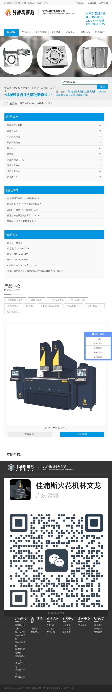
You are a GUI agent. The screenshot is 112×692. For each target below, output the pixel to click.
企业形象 (55, 32)
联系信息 (98, 625)
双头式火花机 (46, 103)
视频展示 (35, 632)
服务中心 (85, 32)
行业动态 (67, 628)
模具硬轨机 (12, 148)
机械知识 (67, 632)
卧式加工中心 (13, 165)
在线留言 (98, 628)
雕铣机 (10, 154)
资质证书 (51, 632)
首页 (22, 103)
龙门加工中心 (13, 171)
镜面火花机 (12, 131)
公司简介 (35, 628)
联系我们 (80, 2)
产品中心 (26, 32)
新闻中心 (70, 32)
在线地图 (103, 2)
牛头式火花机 (13, 136)
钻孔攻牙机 (12, 177)
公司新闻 (67, 625)
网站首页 (11, 32)
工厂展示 (51, 628)
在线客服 (91, 2)
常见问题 (82, 625)
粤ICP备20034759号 (64, 688)
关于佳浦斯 (41, 32)
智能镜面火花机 (14, 125)
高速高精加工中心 (15, 159)
